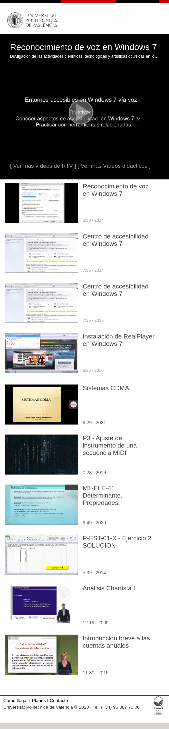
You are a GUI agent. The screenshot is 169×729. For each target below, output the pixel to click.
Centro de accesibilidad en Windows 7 (116, 240)
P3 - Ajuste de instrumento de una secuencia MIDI (110, 445)
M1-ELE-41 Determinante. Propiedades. (102, 495)
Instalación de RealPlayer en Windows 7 (118, 340)
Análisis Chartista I (109, 588)
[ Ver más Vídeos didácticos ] (114, 166)
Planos (39, 700)
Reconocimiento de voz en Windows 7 (116, 190)
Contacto (59, 700)
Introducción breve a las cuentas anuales (116, 642)
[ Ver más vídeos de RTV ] (43, 166)
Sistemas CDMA (106, 388)
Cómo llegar (15, 700)
